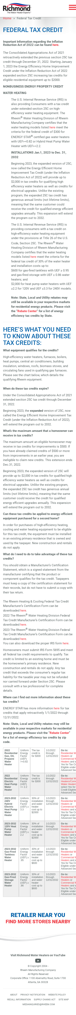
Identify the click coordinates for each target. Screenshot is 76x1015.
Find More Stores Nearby (38, 921)
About (13, 994)
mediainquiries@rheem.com (38, 1004)
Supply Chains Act (45, 999)
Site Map (64, 999)
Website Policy (57, 994)
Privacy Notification (32, 994)
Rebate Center (27, 311)
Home (7, 18)
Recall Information (19, 999)
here (55, 45)
